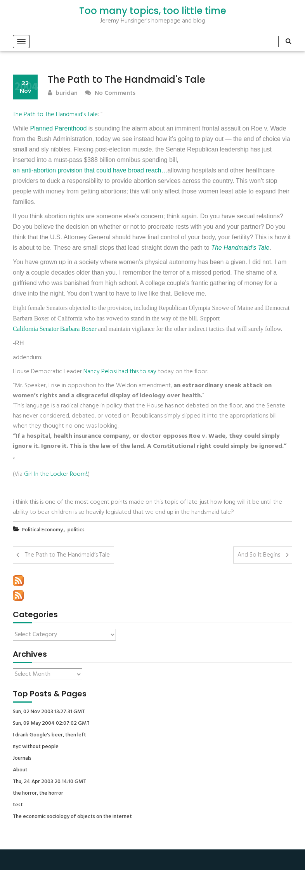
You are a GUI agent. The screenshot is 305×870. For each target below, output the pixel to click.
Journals (22, 758)
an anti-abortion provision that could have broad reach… (90, 170)
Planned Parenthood (58, 128)
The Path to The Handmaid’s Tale (55, 115)
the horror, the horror (38, 793)
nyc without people (36, 747)
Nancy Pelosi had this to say (119, 372)
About (20, 770)
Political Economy (42, 529)
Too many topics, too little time (152, 11)
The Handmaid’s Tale (240, 247)
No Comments (110, 93)
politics (76, 529)
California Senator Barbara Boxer (54, 328)
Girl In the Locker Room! (55, 474)
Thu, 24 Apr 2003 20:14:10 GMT (49, 782)
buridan (63, 93)
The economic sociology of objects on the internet (72, 817)
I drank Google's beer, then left (49, 735)
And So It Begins (258, 555)
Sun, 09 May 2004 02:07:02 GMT (51, 723)
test (18, 805)
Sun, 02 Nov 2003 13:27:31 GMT (49, 712)
